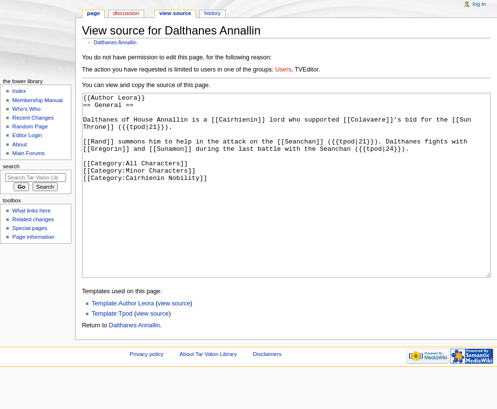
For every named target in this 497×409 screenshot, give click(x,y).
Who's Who (26, 109)
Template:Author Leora (123, 340)
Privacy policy (147, 390)
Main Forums (28, 153)
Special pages (29, 228)
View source (175, 13)
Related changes (33, 219)
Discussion (126, 13)
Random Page (30, 126)
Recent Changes (32, 118)
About (19, 144)
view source (174, 340)
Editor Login (27, 135)
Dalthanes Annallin (115, 42)
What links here (31, 210)
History (212, 13)
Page (93, 13)
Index (19, 91)
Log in (479, 4)
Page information (33, 237)
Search (11, 166)
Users (283, 69)
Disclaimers (267, 390)
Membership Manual (37, 100)
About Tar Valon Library (208, 390)
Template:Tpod (112, 350)
